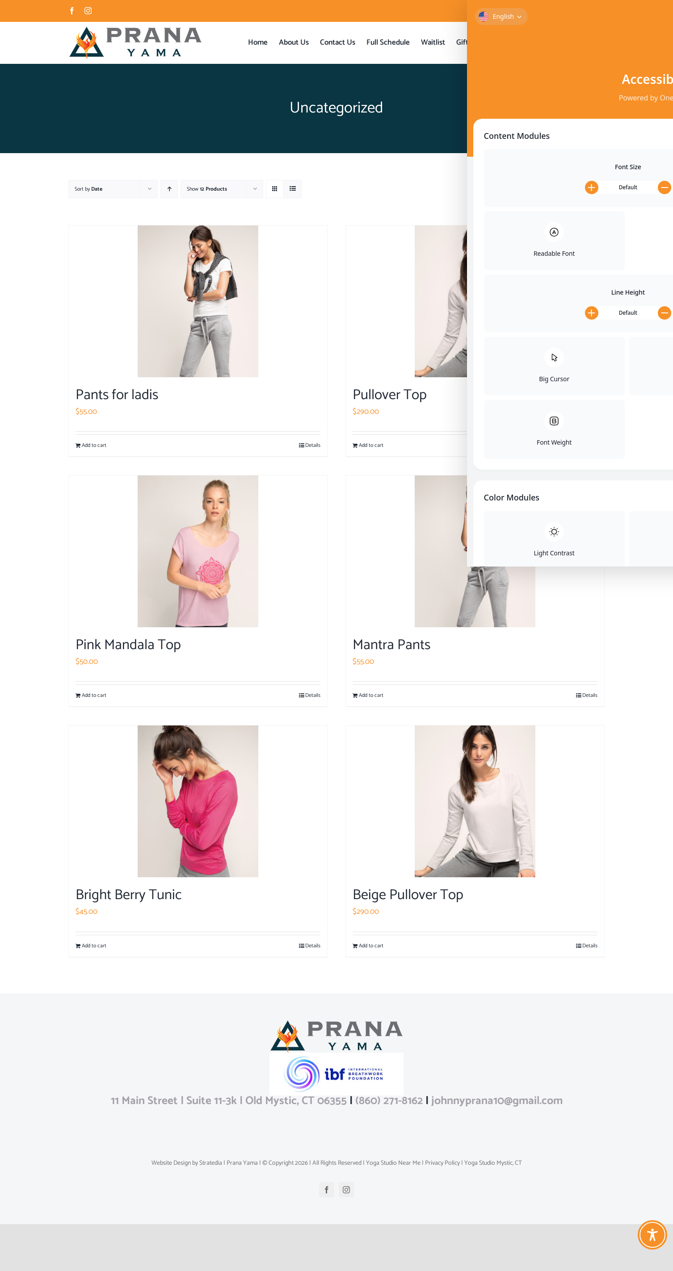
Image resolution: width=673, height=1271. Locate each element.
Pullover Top (390, 395)
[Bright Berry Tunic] (198, 801)
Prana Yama (242, 1210)
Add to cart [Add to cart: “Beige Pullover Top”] (371, 946)
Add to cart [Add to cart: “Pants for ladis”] (94, 446)
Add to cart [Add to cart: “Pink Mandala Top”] (94, 696)
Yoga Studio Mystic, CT (492, 1210)
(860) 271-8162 (389, 1147)
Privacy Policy (442, 1210)
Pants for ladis (117, 395)
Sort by (88, 189)
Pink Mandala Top (128, 645)
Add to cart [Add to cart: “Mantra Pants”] (371, 696)
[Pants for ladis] (198, 301)
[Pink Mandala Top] (198, 551)
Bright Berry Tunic (129, 895)
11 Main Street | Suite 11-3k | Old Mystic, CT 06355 (229, 1147)
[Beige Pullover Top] (475, 801)
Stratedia (210, 1210)
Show (207, 189)
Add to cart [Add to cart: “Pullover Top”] (371, 446)
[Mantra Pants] (475, 551)
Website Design (171, 1210)
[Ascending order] (169, 189)
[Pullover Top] (475, 301)
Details (312, 446)
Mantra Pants (391, 645)
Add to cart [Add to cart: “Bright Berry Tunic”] (94, 946)
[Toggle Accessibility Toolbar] (652, 1235)
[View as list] (292, 189)
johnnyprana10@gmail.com (575, 10)
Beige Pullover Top (408, 895)
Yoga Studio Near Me (393, 1210)
